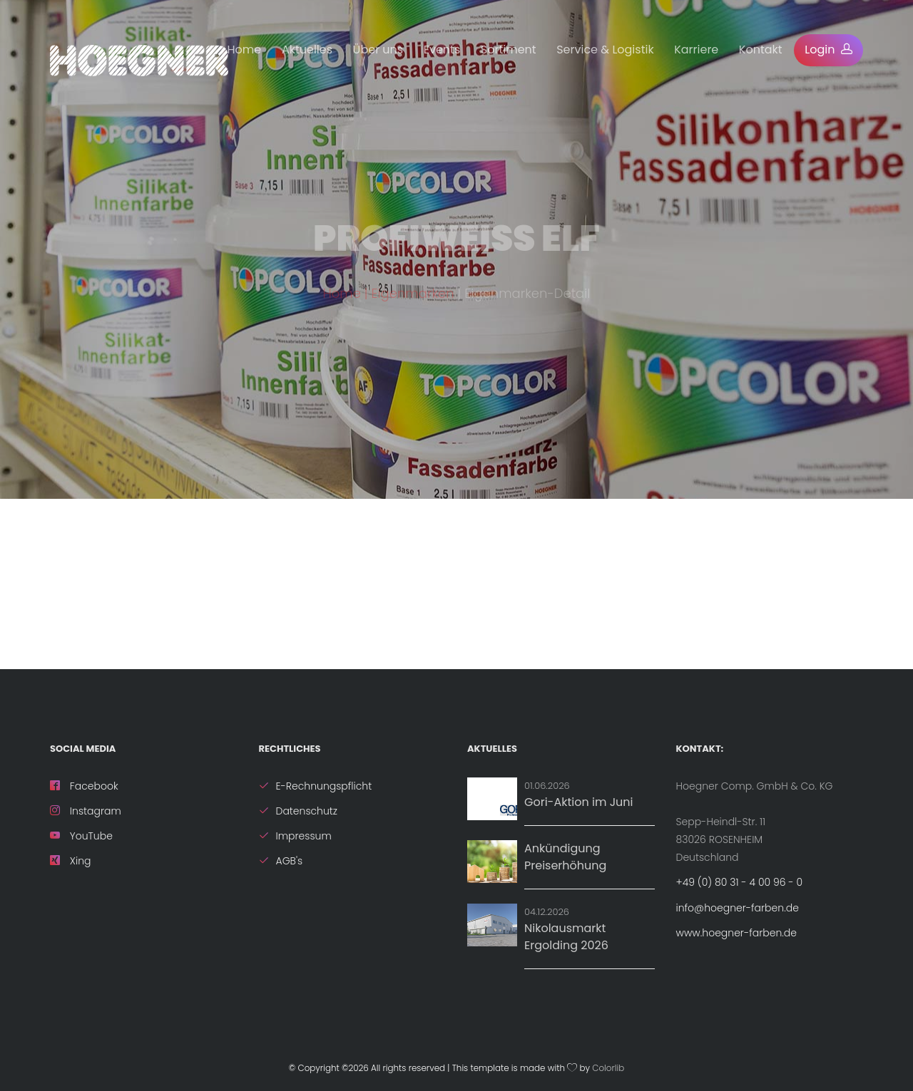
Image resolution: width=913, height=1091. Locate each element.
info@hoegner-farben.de (737, 908)
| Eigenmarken (411, 300)
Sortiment (508, 49)
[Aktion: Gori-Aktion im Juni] (492, 798)
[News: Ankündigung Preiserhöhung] (492, 861)
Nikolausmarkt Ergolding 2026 (566, 936)
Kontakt (760, 49)
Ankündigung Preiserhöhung (565, 857)
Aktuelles (307, 49)
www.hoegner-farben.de (736, 933)
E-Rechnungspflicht (315, 786)
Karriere (696, 49)
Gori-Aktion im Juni (578, 802)
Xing (70, 861)
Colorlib (608, 1068)
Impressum (295, 836)
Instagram (85, 811)
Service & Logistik (604, 49)
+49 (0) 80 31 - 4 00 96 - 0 (739, 882)
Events (442, 49)
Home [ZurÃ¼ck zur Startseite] (342, 300)
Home (245, 49)
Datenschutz (298, 811)
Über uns (378, 49)
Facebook (84, 786)
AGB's (281, 861)
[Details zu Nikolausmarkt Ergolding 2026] (492, 925)
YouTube (81, 836)
